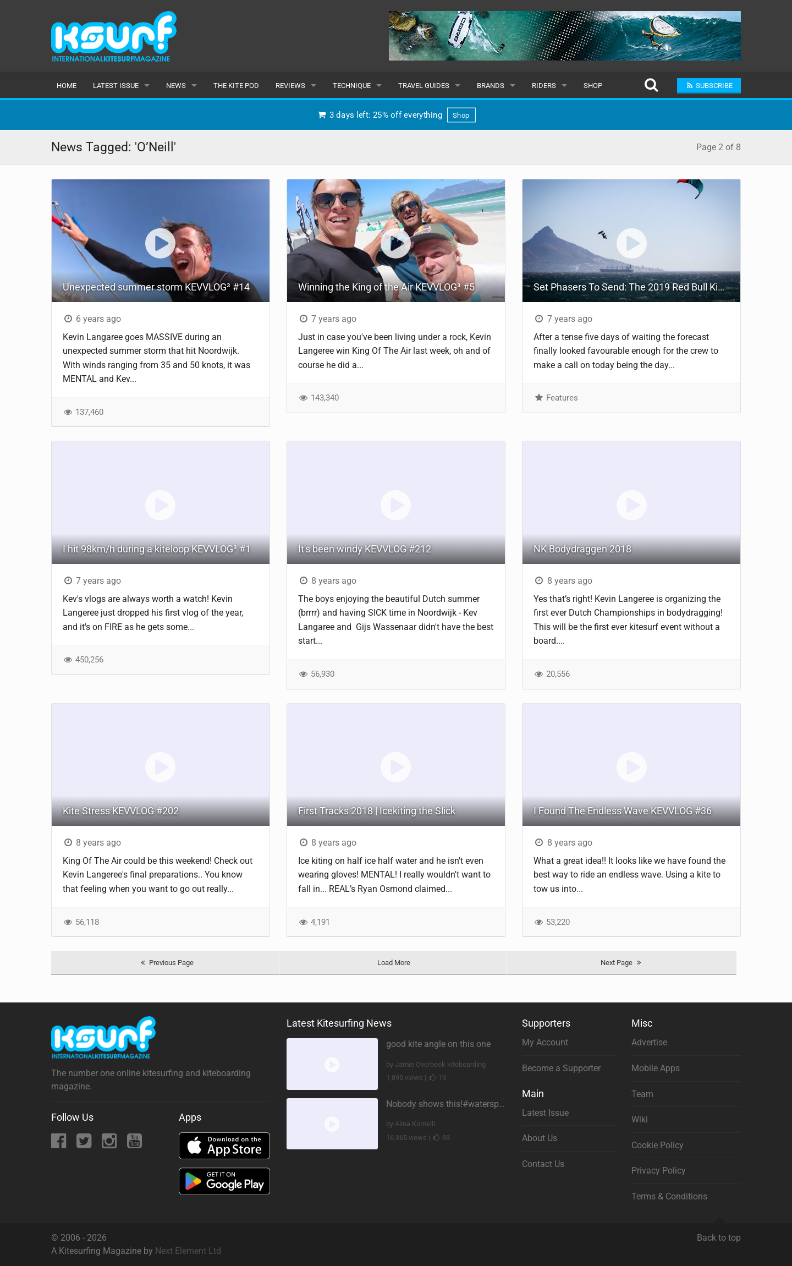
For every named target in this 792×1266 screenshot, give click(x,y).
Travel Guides (423, 85)
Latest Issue (116, 85)
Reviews (290, 85)
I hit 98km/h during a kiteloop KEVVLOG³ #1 (157, 549)
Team (642, 1094)
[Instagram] (110, 1144)
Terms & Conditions (669, 1196)
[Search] (651, 85)
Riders (544, 85)
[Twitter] (85, 1144)
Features (556, 398)
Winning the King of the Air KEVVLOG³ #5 (386, 287)
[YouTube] (134, 1144)
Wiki (639, 1119)
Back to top (719, 1233)
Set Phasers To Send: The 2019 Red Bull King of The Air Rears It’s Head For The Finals (637, 287)
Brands (490, 85)
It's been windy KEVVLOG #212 (364, 549)
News (176, 85)
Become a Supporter (561, 1068)
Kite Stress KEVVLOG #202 (121, 810)
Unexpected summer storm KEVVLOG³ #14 (156, 287)
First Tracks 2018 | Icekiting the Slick (376, 810)
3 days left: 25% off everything (396, 115)
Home (66, 85)
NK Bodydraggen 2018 (582, 549)
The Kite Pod (236, 85)
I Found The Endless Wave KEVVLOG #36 (623, 810)
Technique (352, 85)
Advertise (649, 1042)
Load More (393, 962)
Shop (593, 85)
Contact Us (543, 1164)
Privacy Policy (658, 1170)
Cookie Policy (657, 1145)
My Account (545, 1042)
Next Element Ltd (188, 1251)
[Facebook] (59, 1144)
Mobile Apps (655, 1068)
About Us (539, 1138)
